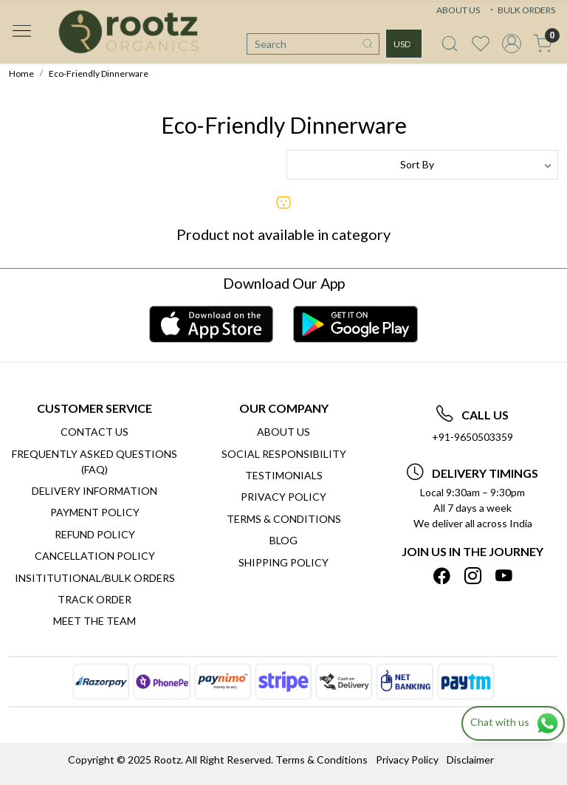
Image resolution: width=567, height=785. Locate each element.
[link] (449, 43)
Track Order (94, 599)
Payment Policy (95, 512)
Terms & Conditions (284, 519)
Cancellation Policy (95, 555)
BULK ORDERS (521, 10)
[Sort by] (422, 164)
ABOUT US (458, 10)
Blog (283, 540)
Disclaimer (470, 759)
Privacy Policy (283, 496)
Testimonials (284, 475)
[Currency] (403, 43)
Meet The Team (94, 620)
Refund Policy (95, 534)
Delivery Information (94, 490)
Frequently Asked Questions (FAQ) (94, 462)
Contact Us (94, 431)
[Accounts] (511, 43)
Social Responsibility (283, 454)
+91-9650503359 (472, 437)
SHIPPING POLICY (283, 562)
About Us (283, 431)
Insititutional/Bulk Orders (95, 578)
